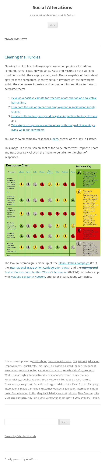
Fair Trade (43, 366)
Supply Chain (73, 379)
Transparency (12, 384)
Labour (33, 375)
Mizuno (72, 393)
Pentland (21, 397)
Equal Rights (29, 366)
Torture (86, 379)
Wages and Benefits (32, 384)
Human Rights (20, 375)
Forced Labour (73, 366)
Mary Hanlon (91, 397)
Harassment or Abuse (50, 370)
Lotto (32, 393)
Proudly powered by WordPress (21, 459)
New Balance (85, 393)
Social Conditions (31, 379)
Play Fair (32, 397)
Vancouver (52, 397)
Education (93, 361)
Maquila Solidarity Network (28, 276)
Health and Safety (73, 370)
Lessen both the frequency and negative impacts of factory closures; (54, 116)
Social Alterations (52, 7)
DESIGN (82, 361)
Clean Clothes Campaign (73, 263)
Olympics (10, 397)
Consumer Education (60, 361)
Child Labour (39, 361)
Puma (41, 397)
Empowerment (13, 366)
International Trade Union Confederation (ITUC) (39, 267)
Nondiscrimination (48, 375)
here (55, 139)
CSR (75, 361)
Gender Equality (28, 370)
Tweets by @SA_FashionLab (20, 436)
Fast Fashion (57, 366)
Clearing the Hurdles (22, 57)
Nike (96, 393)
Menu (52, 24)
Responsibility (12, 379)
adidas (60, 384)
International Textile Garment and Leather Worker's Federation (40, 388)
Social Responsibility (53, 379)
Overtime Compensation (74, 375)
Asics (68, 384)
